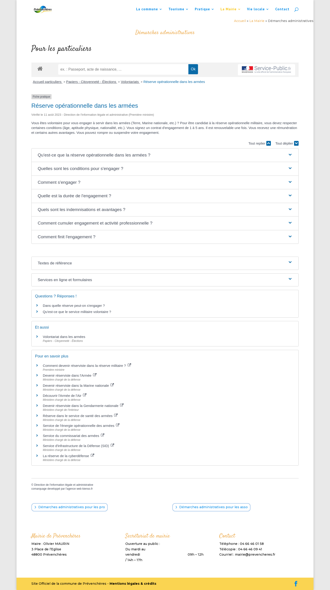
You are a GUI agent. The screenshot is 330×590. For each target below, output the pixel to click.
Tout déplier (287, 143)
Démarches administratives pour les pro (71, 507)
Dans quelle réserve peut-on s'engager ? (74, 305)
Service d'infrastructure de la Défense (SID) (78, 446)
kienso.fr (87, 488)
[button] (165, 155)
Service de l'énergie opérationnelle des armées (81, 426)
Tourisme (176, 9)
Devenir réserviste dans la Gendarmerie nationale (83, 406)
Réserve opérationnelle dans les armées (174, 82)
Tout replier (259, 143)
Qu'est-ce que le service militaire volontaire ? (77, 312)
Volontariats (130, 82)
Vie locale (256, 9)
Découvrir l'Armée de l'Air (64, 396)
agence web (74, 488)
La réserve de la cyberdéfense (68, 456)
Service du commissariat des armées (73, 436)
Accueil (240, 21)
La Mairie (228, 9)
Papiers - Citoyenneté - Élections (91, 82)
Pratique (202, 9)
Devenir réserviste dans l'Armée (69, 375)
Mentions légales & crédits (133, 584)
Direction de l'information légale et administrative (63, 484)
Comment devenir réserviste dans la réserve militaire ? (87, 366)
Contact (282, 9)
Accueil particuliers (47, 82)
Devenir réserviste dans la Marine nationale (78, 385)
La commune (147, 9)
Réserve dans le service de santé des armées (80, 416)
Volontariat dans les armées (64, 337)
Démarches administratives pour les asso (213, 507)
